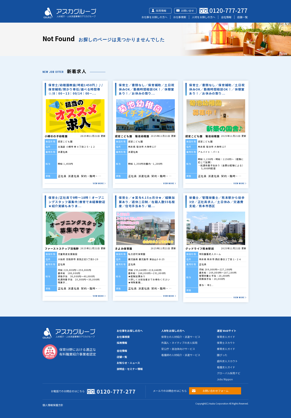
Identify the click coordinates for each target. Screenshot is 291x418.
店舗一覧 (242, 17)
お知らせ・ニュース (128, 363)
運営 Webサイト (226, 331)
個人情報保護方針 (52, 405)
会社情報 (226, 17)
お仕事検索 (179, 17)
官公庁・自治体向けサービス (178, 349)
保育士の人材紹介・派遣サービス (180, 337)
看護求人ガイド (226, 367)
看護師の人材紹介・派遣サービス (180, 355)
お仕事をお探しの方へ (154, 17)
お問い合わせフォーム (215, 391)
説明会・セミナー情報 (130, 369)
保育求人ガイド (226, 337)
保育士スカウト (226, 343)
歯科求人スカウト (227, 361)
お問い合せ (187, 10)
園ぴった (222, 355)
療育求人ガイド (226, 349)
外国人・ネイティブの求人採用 (179, 343)
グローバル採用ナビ (228, 373)
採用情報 (161, 10)
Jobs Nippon (225, 379)
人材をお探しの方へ (203, 17)
